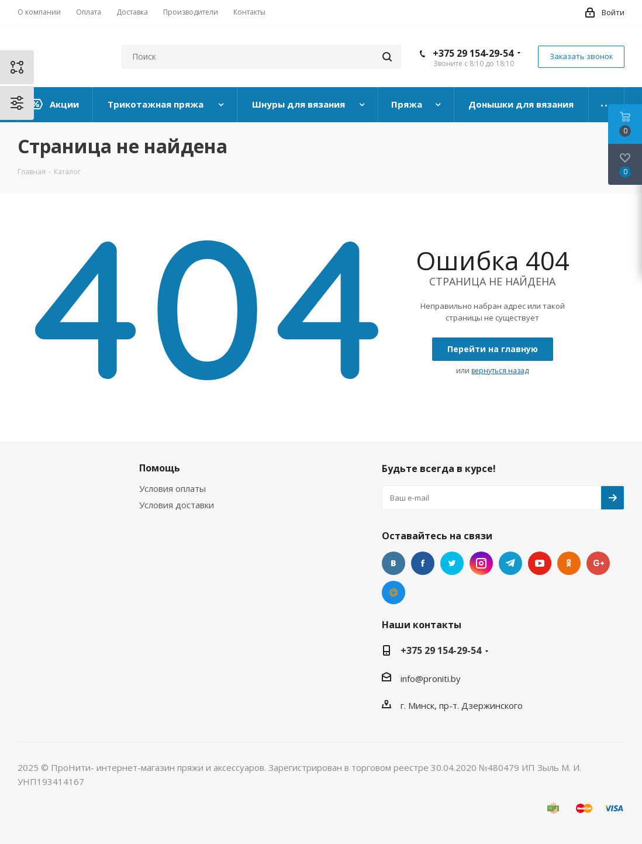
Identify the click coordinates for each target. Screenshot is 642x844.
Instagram (481, 563)
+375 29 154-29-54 (473, 53)
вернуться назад (500, 371)
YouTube (539, 563)
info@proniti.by (431, 678)
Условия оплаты (172, 488)
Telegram (510, 563)
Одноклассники (569, 563)
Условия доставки (176, 505)
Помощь (159, 467)
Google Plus (598, 563)
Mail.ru (393, 592)
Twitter (452, 563)
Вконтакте (393, 563)
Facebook (422, 563)
